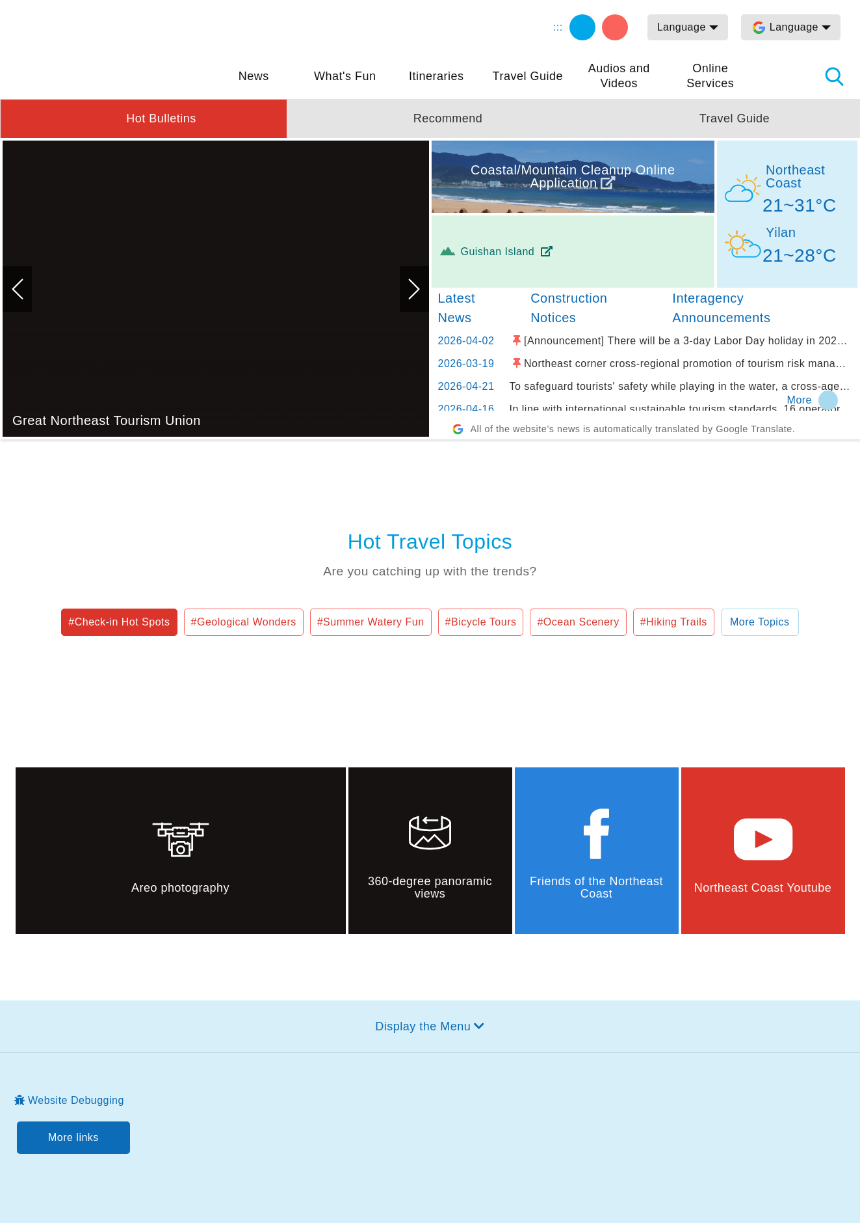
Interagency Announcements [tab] (721, 308)
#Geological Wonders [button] (243, 621)
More (799, 399)
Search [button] (834, 76)
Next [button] (414, 289)
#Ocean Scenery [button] (578, 621)
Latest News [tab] (456, 308)
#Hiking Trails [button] (673, 621)
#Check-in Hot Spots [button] (119, 621)
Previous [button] (17, 289)
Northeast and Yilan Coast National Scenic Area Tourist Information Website (110, 47)
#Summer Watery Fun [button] (370, 621)
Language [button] (681, 27)
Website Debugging (76, 1100)
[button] (143, 118)
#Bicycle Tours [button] (481, 621)
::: (558, 27)
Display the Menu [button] (423, 1026)
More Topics (759, 621)
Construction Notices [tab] (568, 308)
